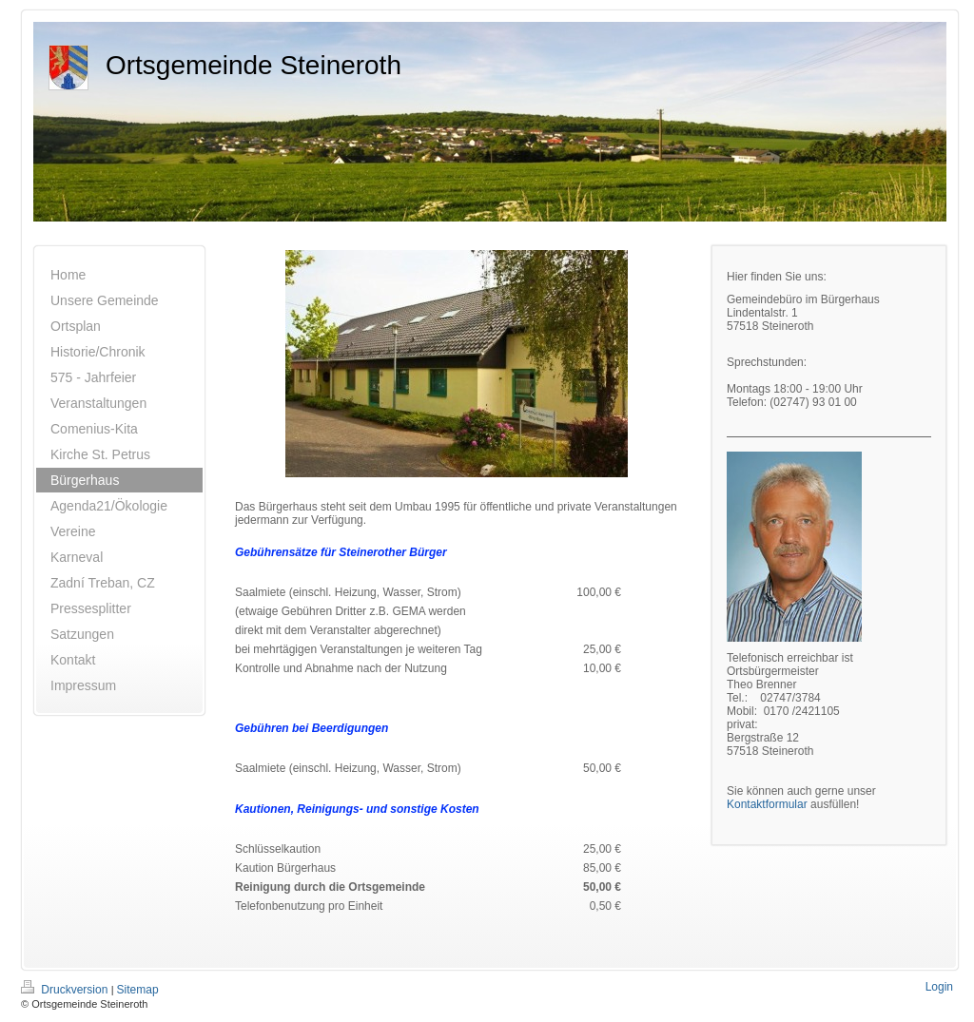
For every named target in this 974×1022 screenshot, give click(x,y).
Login (939, 986)
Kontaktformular (767, 804)
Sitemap (138, 989)
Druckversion (66, 989)
